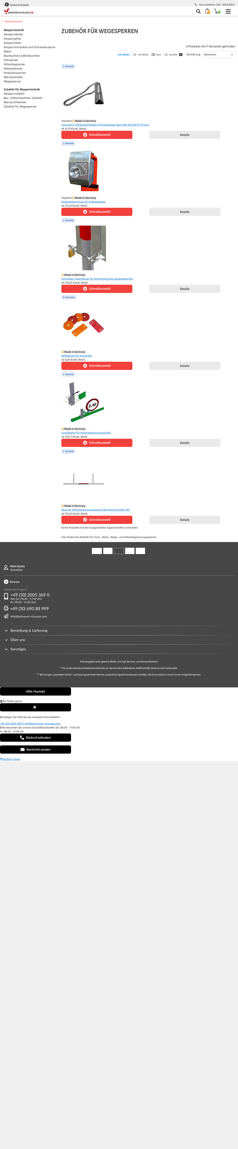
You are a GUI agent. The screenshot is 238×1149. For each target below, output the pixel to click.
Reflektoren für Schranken (76, 355)
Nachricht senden (35, 749)
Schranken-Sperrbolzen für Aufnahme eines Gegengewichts (97, 278)
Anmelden (16, 569)
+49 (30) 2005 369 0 (29, 594)
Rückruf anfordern (35, 738)
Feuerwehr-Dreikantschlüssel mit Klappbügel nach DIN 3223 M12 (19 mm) (105, 124)
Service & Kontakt (19, 4)
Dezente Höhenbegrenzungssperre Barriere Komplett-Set (95, 509)
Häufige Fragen (10, 759)
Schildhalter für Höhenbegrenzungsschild (86, 432)
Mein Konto (17, 566)
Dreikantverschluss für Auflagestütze (83, 201)
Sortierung (193, 54)
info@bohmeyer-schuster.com (28, 616)
